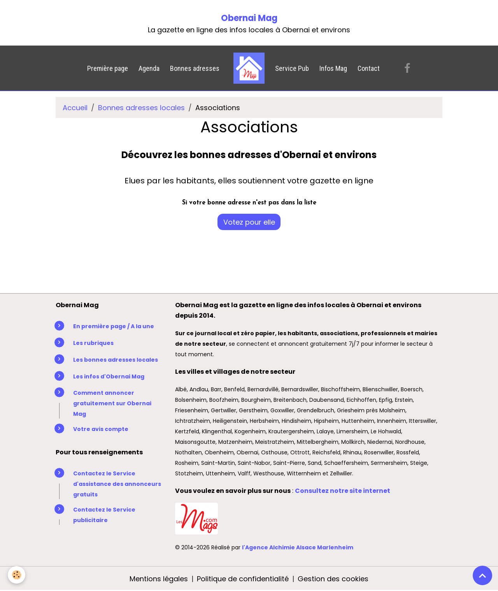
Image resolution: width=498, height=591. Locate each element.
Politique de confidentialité (243, 579)
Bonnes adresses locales (141, 108)
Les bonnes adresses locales (115, 360)
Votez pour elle (249, 222)
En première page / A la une (113, 326)
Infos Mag (333, 68)
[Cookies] (16, 575)
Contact (369, 68)
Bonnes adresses (194, 68)
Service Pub (292, 68)
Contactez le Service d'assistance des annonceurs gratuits (117, 484)
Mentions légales (159, 579)
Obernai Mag (249, 18)
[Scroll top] (482, 575)
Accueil (75, 108)
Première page (107, 68)
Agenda (149, 68)
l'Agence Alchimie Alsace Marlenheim (297, 547)
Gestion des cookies (333, 579)
